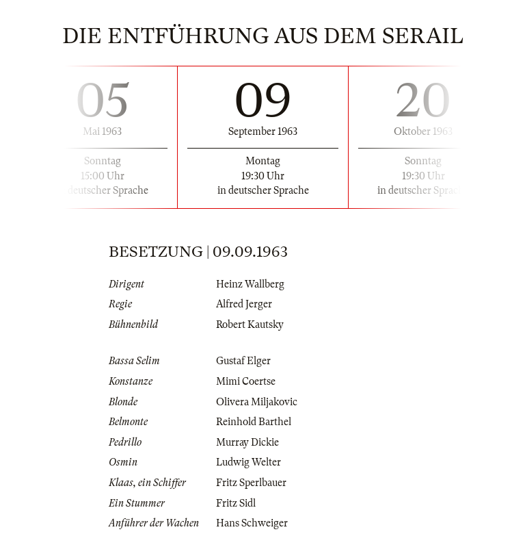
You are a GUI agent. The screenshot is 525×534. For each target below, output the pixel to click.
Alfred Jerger (244, 303)
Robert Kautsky (250, 324)
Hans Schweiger (252, 523)
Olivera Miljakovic (256, 401)
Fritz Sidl (236, 503)
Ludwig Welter (248, 462)
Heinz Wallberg (250, 284)
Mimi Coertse (245, 381)
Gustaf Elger (243, 360)
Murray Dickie (247, 442)
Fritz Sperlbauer (251, 482)
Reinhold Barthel (253, 421)
